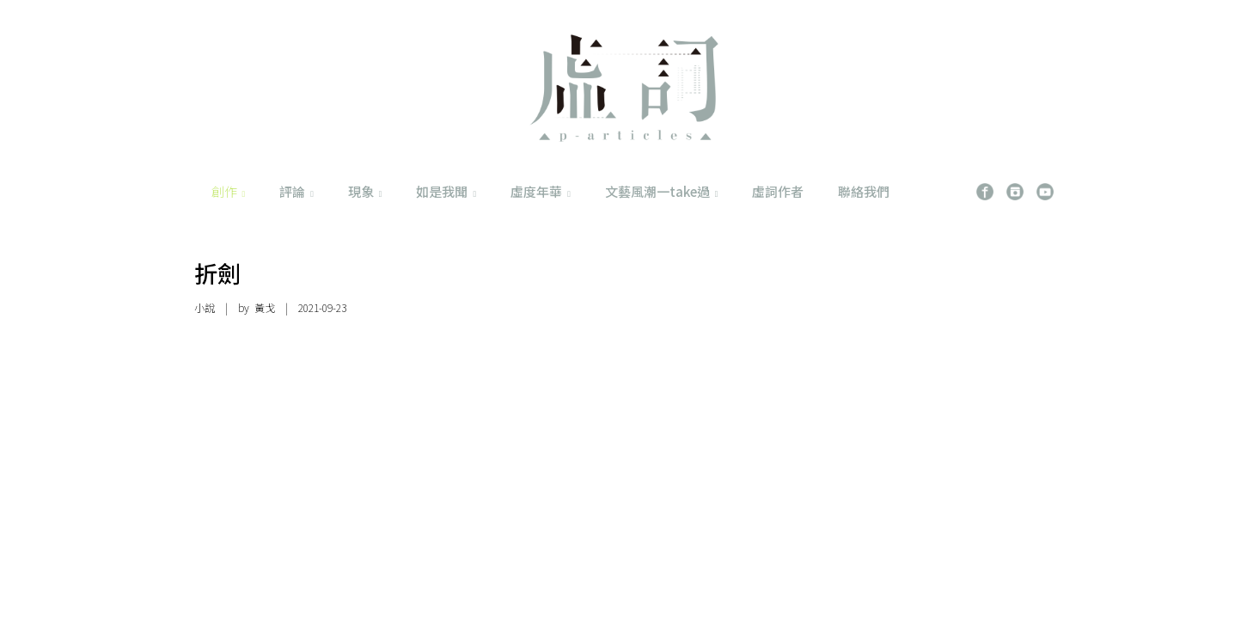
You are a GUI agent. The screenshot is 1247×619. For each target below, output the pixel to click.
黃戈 (264, 307)
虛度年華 (540, 191)
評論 (296, 191)
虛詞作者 (778, 191)
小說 (204, 307)
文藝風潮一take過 (661, 191)
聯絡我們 (863, 191)
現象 (365, 191)
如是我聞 (446, 191)
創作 (228, 191)
